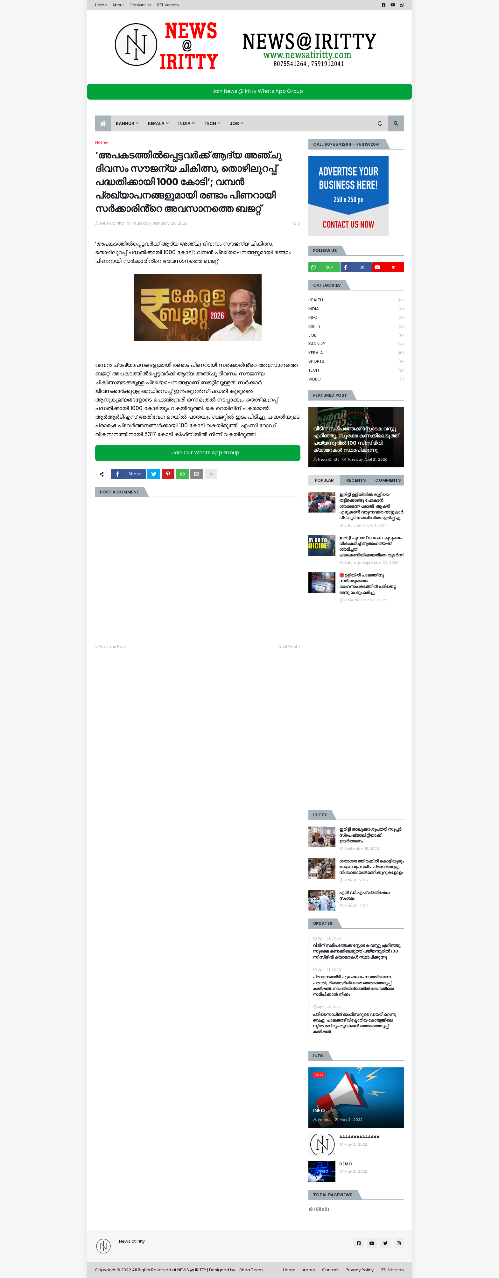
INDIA (356, 309)
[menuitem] (103, 123)
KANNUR (356, 344)
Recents (356, 480)
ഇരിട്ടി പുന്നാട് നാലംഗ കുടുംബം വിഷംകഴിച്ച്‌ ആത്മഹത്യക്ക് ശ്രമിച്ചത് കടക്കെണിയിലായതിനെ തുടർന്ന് (371, 546)
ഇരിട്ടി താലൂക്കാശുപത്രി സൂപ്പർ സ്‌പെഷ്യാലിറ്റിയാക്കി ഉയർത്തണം (370, 835)
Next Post (287, 647)
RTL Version (168, 5)
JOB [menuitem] (234, 123)
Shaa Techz (251, 1270)
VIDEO (356, 379)
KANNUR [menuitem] (125, 123)
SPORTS (356, 361)
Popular (324, 480)
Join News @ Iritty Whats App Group (251, 91)
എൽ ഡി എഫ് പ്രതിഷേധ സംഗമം (364, 895)
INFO (356, 317)
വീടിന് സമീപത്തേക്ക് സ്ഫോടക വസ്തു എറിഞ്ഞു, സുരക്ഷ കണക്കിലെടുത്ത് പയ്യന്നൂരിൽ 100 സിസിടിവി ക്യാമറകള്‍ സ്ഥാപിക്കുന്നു (355, 439)
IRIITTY (356, 326)
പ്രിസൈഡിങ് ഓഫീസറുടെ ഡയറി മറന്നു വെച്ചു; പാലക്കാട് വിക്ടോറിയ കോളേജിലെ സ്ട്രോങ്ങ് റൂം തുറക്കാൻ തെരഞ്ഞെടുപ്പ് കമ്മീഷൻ (354, 1023)
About (118, 5)
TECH (356, 370)
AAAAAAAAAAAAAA (359, 1137)
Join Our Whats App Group (199, 452)
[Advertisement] (356, 706)
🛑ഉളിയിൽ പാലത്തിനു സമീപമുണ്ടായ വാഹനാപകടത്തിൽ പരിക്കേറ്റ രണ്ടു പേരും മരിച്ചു (367, 584)
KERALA (356, 353)
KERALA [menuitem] (156, 123)
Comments (388, 480)
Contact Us (140, 5)
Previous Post (112, 647)
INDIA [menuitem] (184, 123)
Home (101, 5)
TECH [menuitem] (210, 123)
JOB (356, 335)
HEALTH (356, 300)
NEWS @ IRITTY (191, 1270)
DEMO (345, 1164)
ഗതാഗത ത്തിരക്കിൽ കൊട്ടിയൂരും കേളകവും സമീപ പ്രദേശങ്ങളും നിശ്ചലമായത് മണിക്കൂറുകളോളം (371, 867)
